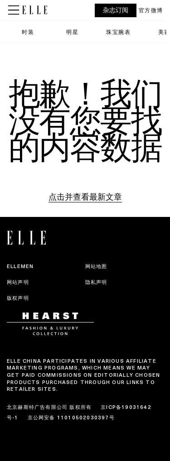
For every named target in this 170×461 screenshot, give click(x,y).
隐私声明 (96, 282)
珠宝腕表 (118, 32)
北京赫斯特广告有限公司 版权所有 (49, 407)
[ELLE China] (34, 9)
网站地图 (96, 266)
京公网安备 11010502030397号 (71, 417)
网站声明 (18, 282)
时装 (28, 32)
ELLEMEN (20, 266)
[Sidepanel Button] (14, 10)
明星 (72, 32)
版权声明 (18, 298)
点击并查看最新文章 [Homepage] (85, 197)
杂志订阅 (115, 10)
